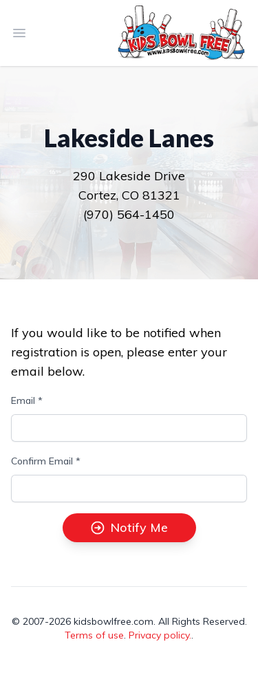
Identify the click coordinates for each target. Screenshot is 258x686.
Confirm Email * (45, 461)
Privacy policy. (160, 635)
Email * (27, 400)
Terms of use (94, 635)
